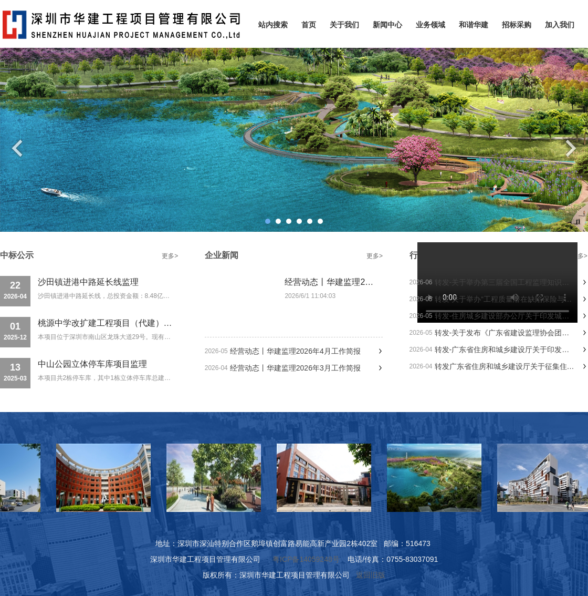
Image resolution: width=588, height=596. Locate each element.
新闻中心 (387, 24)
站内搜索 (273, 24)
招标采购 (516, 24)
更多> (170, 256)
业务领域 (430, 24)
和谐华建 (473, 24)
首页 (308, 24)
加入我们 (559, 24)
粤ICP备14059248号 (306, 559)
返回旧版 (370, 575)
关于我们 (344, 24)
